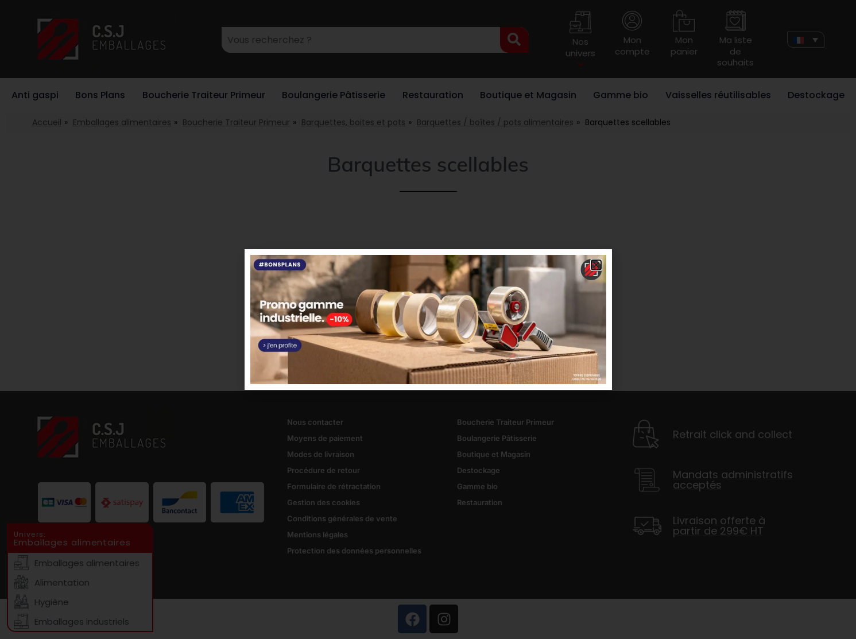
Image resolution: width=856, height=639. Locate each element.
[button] (596, 265)
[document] (428, 319)
